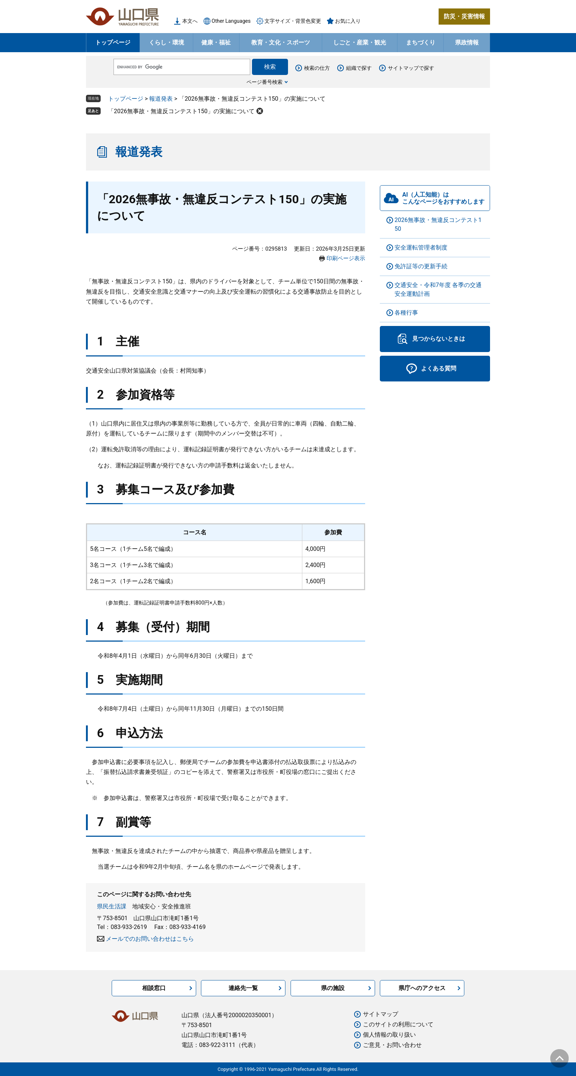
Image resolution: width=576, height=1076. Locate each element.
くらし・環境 (166, 42)
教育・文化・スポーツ (280, 42)
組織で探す (359, 68)
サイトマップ (380, 1014)
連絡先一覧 (243, 987)
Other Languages (231, 21)
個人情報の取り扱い (389, 1034)
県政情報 (467, 42)
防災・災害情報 (464, 16)
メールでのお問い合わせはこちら (150, 938)
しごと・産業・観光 (359, 42)
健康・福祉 (216, 42)
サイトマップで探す (411, 68)
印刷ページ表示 (346, 258)
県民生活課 (111, 906)
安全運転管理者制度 (421, 247)
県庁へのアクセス (422, 987)
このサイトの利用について (398, 1024)
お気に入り (348, 21)
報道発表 (161, 98)
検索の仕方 (317, 68)
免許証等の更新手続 (421, 266)
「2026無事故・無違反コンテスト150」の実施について (181, 111)
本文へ (190, 21)
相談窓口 (154, 987)
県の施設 (333, 987)
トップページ (112, 42)
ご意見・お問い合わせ (392, 1044)
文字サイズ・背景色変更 (292, 21)
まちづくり (420, 42)
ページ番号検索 (264, 82)
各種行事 (406, 312)
